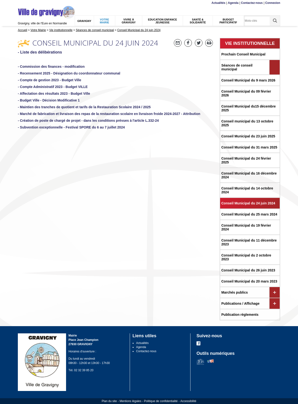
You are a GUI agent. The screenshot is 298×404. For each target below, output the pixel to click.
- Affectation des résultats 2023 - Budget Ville (54, 93)
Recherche (40, 3)
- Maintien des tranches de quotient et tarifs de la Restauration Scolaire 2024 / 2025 (84, 107)
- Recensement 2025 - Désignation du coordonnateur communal (69, 73)
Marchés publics (234, 292)
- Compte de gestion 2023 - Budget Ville (49, 80)
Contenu (29, 3)
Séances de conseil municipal (236, 67)
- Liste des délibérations (40, 52)
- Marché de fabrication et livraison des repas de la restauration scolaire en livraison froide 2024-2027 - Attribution (109, 114)
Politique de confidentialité (160, 401)
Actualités (218, 3)
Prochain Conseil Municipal (243, 54)
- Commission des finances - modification (51, 66)
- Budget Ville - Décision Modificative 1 (49, 100)
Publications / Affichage (240, 303)
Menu (21, 3)
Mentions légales (130, 401)
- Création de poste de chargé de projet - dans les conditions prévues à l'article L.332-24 (88, 120)
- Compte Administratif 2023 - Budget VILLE (53, 87)
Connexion (272, 3)
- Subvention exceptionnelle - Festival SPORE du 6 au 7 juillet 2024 (71, 127)
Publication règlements (239, 314)
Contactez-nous (252, 3)
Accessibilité (188, 401)
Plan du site (109, 401)
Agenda (233, 3)
